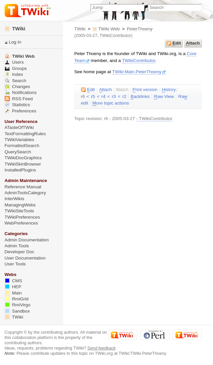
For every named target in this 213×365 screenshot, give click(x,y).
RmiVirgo (18, 304)
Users (14, 62)
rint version (145, 89)
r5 (93, 96)
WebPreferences (21, 223)
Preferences (20, 110)
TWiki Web (109, 28)
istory (169, 89)
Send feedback (101, 348)
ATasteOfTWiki (19, 127)
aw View (164, 96)
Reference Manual (23, 186)
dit (174, 43)
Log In (15, 42)
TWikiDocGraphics (23, 157)
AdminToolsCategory (25, 192)
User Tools (15, 263)
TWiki (79, 28)
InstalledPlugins (20, 169)
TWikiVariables (19, 139)
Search (15, 80)
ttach (193, 43)
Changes (17, 86)
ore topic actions (110, 103)
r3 (114, 96)
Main (13, 292)
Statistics (17, 104)
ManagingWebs (20, 204)
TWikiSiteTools (19, 210)
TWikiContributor (115, 35)
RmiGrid (17, 298)
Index (14, 74)
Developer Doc (19, 251)
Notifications (21, 92)
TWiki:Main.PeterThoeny (139, 71)
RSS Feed (19, 98)
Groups (16, 68)
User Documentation (25, 258)
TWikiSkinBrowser (23, 164)
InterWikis (14, 198)
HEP (13, 286)
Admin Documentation (27, 239)
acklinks (140, 96)
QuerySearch (18, 151)
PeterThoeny (140, 28)
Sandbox (17, 311)
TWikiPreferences (22, 217)
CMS (13, 280)
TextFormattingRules (25, 133)
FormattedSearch (22, 145)
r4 (104, 96)
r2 (124, 96)
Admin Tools (17, 245)
